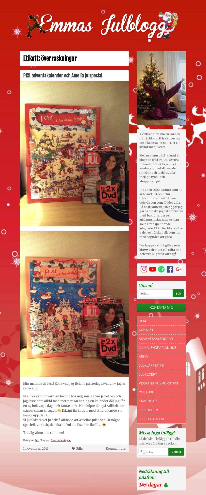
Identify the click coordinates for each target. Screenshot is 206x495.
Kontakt (146, 330)
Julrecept (148, 374)
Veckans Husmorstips (158, 383)
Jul (37, 440)
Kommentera (116, 448)
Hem (142, 321)
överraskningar (61, 440)
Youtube (146, 392)
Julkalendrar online (157, 347)
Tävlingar (148, 401)
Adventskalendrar (156, 338)
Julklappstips (151, 365)
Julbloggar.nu (152, 419)
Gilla (77, 448)
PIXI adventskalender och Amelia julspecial (62, 76)
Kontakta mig (161, 307)
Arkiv (143, 356)
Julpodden (148, 410)
